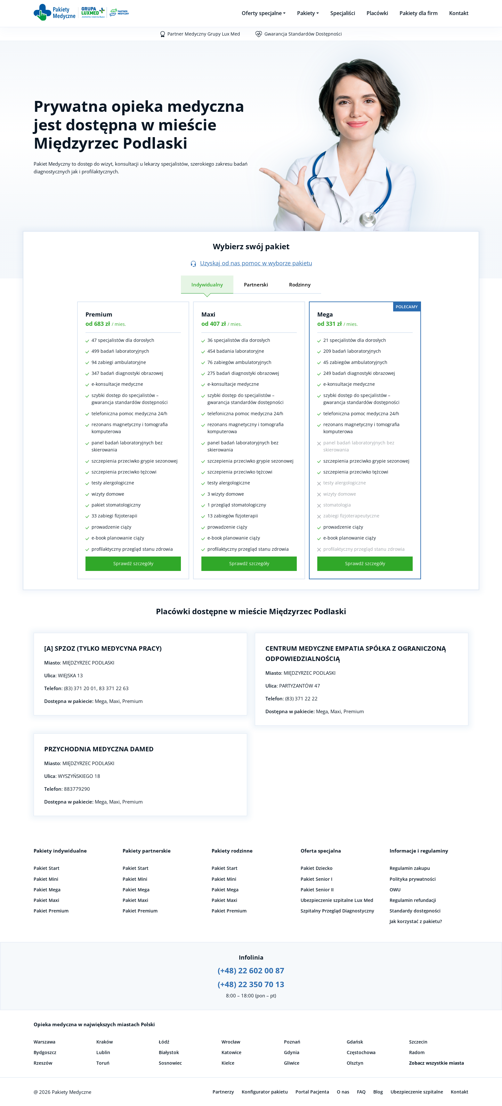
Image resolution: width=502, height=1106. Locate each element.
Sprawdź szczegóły (133, 563)
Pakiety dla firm (419, 13)
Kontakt (458, 13)
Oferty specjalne (262, 13)
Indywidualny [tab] (207, 284)
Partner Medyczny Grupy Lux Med (203, 34)
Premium (98, 314)
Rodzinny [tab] (300, 284)
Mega (325, 314)
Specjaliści (342, 13)
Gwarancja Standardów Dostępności (303, 34)
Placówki (377, 13)
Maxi (208, 314)
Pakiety (306, 13)
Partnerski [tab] (256, 284)
